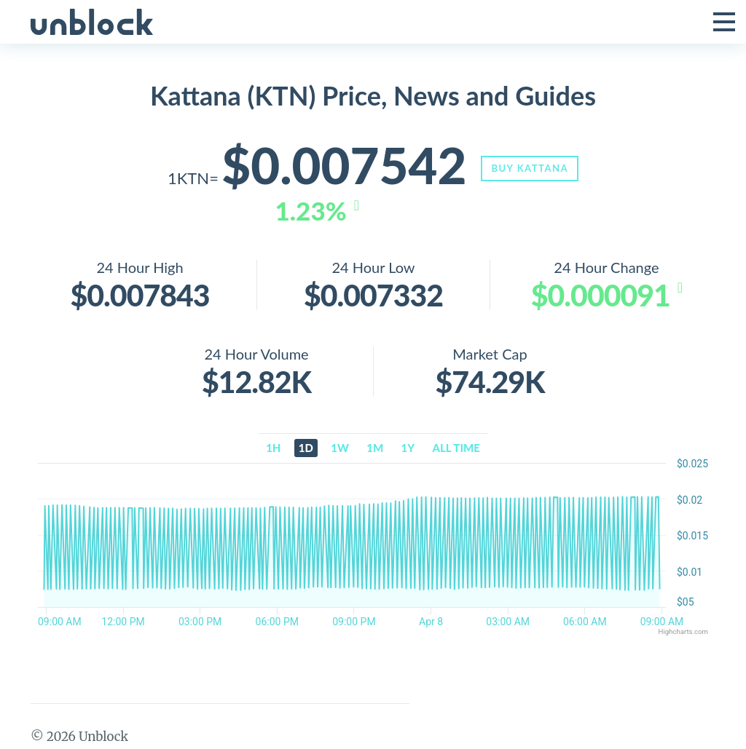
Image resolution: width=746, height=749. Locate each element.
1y (408, 448)
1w (340, 448)
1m (374, 448)
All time (456, 448)
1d (306, 448)
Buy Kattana (531, 168)
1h (273, 448)
